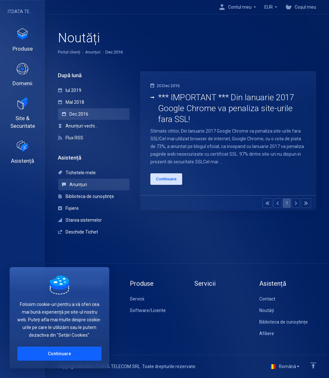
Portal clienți (69, 52)
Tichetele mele (77, 172)
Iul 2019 (69, 90)
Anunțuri (93, 52)
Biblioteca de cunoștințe (86, 196)
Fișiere (68, 208)
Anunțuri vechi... (78, 125)
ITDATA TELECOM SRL (21, 11)
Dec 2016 (75, 114)
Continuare (59, 353)
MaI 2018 (71, 102)
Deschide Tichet (78, 231)
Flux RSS (70, 137)
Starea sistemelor (80, 220)
